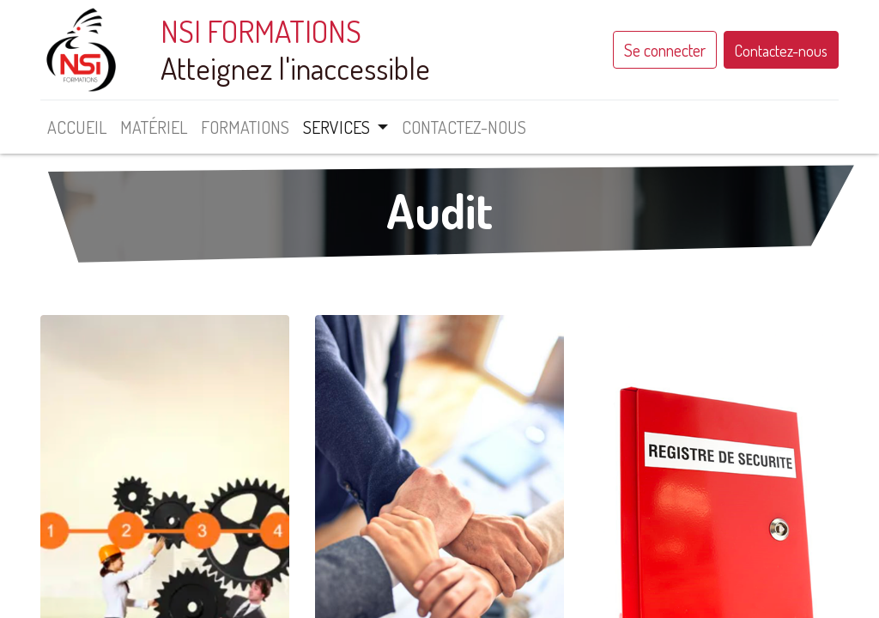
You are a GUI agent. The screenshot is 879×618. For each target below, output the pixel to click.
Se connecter (665, 50)
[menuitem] (76, 127)
